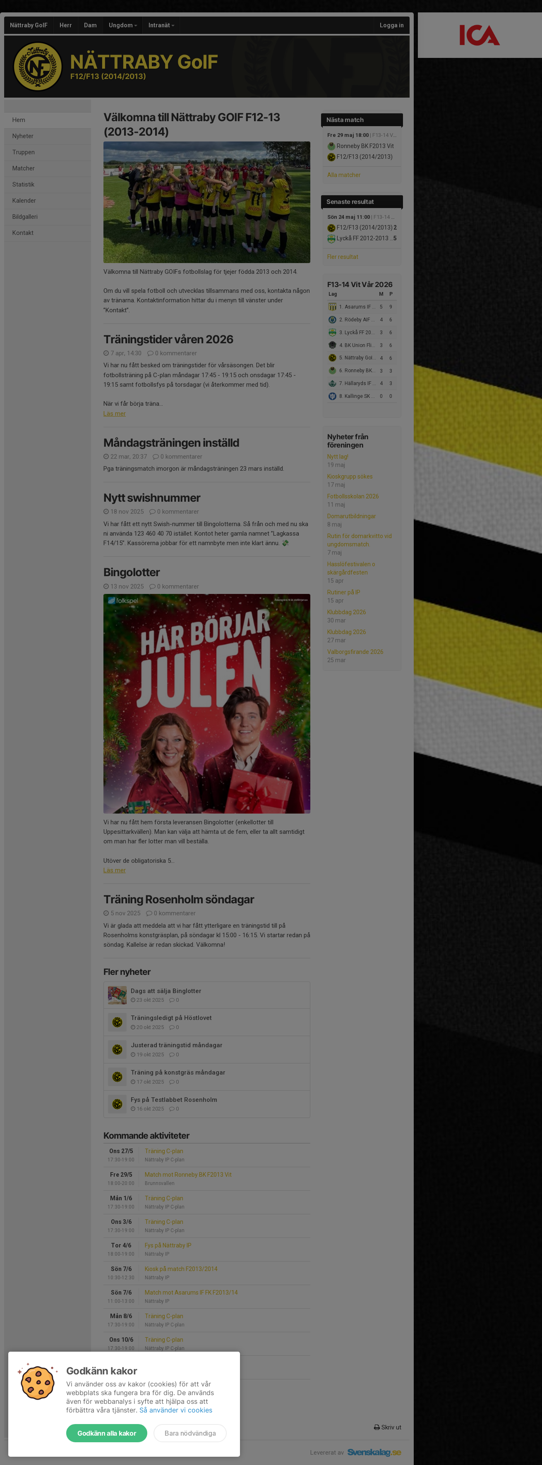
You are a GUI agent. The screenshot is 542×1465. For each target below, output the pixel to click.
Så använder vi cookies (175, 1410)
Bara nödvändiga (190, 1433)
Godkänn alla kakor (106, 1433)
